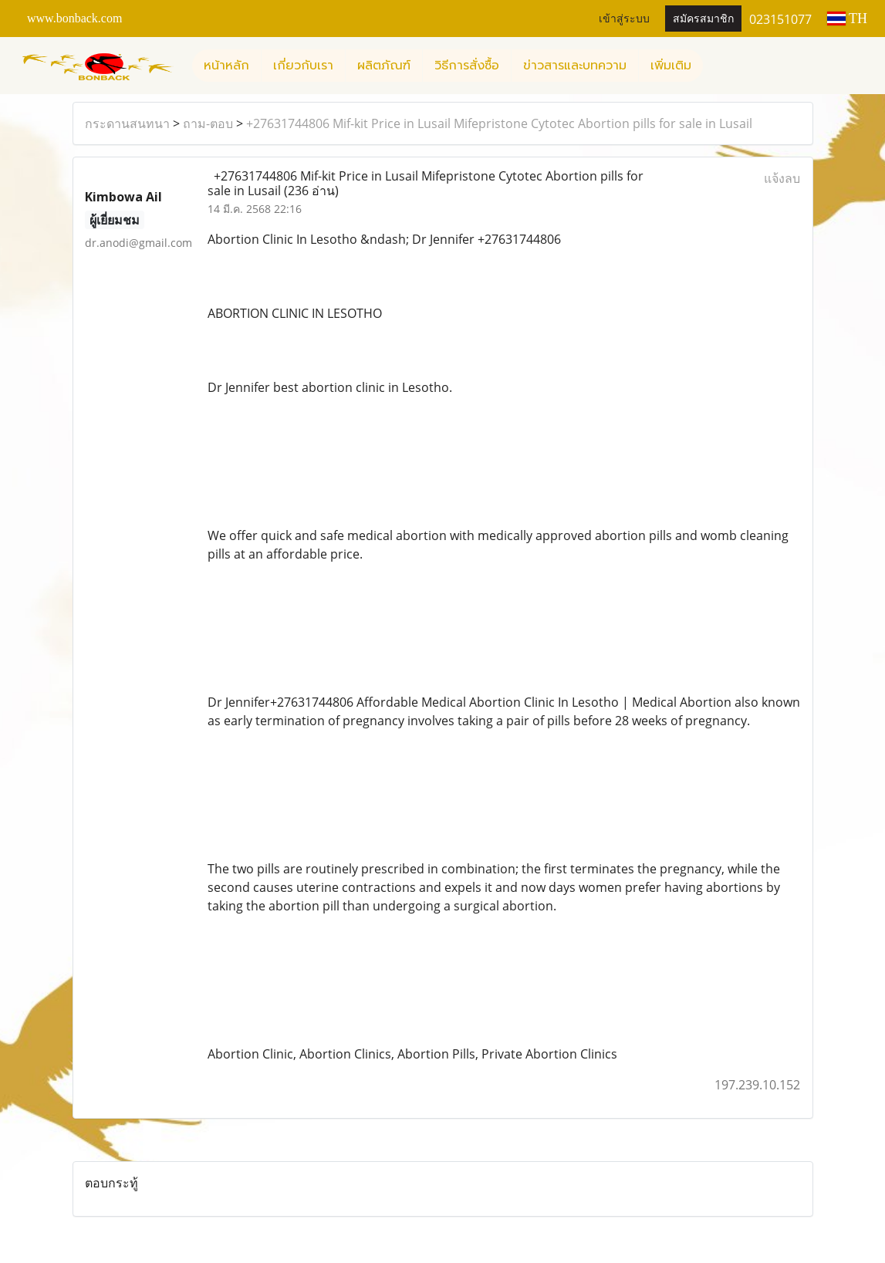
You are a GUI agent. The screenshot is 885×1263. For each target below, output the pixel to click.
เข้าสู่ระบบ (624, 19)
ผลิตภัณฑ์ (383, 65)
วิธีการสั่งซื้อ (466, 65)
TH (847, 18)
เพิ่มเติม (670, 65)
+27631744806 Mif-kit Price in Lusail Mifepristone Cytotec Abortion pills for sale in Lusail (499, 123)
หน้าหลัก (226, 65)
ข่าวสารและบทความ (575, 65)
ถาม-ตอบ (208, 123)
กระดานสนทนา (127, 123)
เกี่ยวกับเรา (303, 65)
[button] (717, 65)
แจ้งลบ (782, 178)
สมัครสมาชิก (703, 19)
